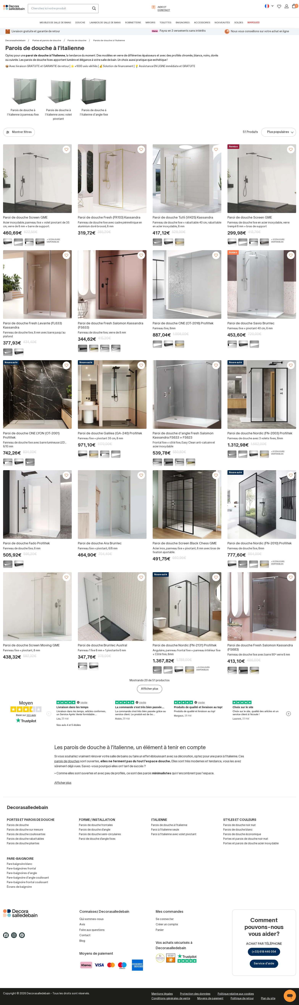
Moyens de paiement (210, 998)
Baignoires (182, 23)
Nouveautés (222, 23)
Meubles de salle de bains (55, 23)
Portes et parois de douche (46, 40)
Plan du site (268, 998)
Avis (82, 924)
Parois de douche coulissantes (26, 834)
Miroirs (150, 23)
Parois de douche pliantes (23, 843)
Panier (160, 930)
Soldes (238, 23)
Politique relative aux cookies (236, 994)
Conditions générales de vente (171, 998)
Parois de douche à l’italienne (169, 825)
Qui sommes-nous (91, 919)
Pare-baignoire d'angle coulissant (28, 878)
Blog (82, 941)
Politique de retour (242, 998)
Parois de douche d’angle (94, 830)
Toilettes (165, 23)
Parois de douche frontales (96, 825)
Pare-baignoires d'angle (22, 873)
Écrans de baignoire (19, 887)
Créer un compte (167, 924)
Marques (253, 23)
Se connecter (165, 919)
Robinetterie (133, 23)
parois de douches (67, 761)
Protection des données (195, 994)
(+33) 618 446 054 (264, 951)
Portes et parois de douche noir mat (245, 839)
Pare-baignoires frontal (21, 869)
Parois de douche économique (242, 834)
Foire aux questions (92, 930)
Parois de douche (77, 40)
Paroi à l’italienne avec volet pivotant (173, 834)
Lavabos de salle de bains (105, 23)
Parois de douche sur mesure (25, 830)
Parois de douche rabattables (25, 839)
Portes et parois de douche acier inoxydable (251, 843)
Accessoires (202, 23)
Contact (84, 935)
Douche (80, 23)
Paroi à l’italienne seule (165, 830)
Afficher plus (149, 689)
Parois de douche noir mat (239, 825)
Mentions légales (162, 994)
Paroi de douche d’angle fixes (97, 839)
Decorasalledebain (15, 40)
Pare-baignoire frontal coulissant (27, 882)
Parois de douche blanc (237, 830)
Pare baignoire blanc (19, 864)
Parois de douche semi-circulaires (100, 834)
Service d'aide (264, 963)
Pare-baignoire (20, 859)
